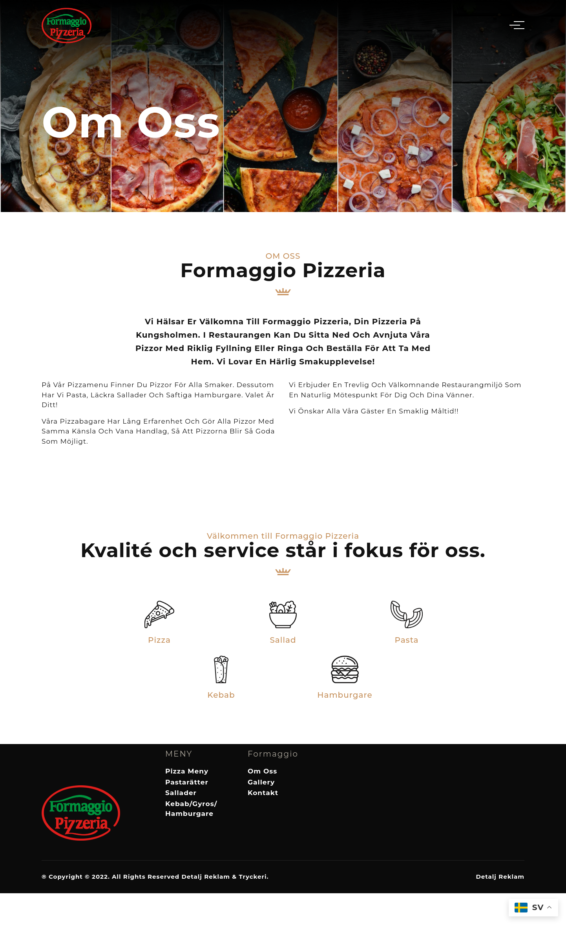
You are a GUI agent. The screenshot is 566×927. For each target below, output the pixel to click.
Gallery (261, 782)
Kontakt (263, 793)
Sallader (181, 793)
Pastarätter (186, 782)
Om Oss (262, 771)
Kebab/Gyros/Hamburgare (191, 809)
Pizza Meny (186, 771)
